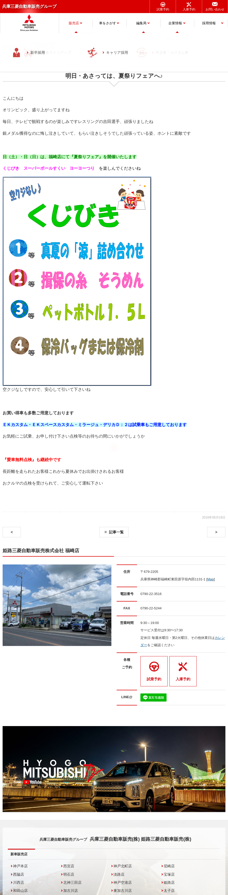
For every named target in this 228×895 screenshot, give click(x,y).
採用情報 (209, 23)
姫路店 (169, 882)
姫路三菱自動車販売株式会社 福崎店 (41, 550)
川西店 (18, 882)
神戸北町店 (122, 866)
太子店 (169, 890)
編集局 (141, 23)
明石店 (68, 874)
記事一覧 (116, 532)
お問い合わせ (215, 9)
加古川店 (70, 890)
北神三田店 (72, 882)
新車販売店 (18, 854)
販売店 (74, 23)
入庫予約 (189, 9)
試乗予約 (163, 9)
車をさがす (107, 23)
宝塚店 (169, 874)
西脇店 (18, 874)
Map (210, 579)
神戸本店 (20, 866)
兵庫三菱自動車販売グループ (29, 6)
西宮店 (68, 866)
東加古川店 (122, 890)
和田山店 (20, 890)
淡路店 (118, 874)
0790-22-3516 (151, 594)
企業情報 (175, 23)
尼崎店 (169, 866)
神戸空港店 (122, 882)
